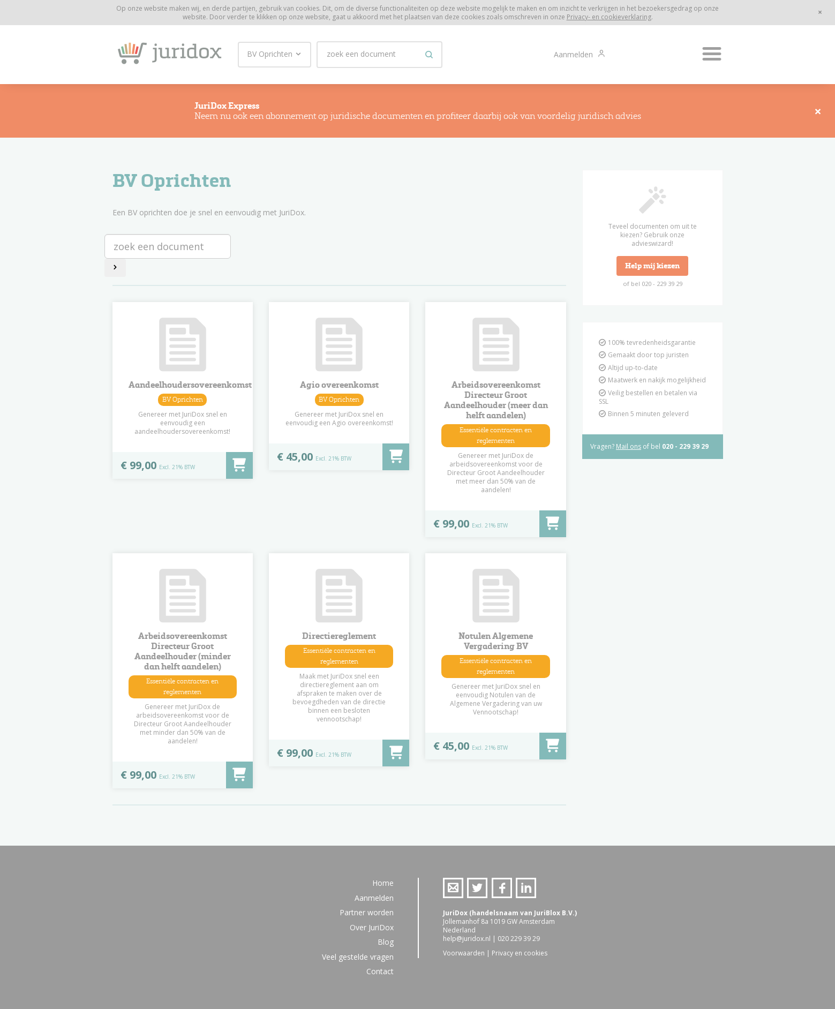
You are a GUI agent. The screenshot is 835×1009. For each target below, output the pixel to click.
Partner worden (367, 912)
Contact (380, 971)
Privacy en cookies (519, 953)
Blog (386, 942)
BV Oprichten (274, 54)
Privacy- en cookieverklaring (609, 16)
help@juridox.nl (467, 938)
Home (383, 883)
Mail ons (628, 446)
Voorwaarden (464, 953)
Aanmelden (574, 54)
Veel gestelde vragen (358, 957)
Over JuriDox (372, 927)
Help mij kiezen (652, 265)
